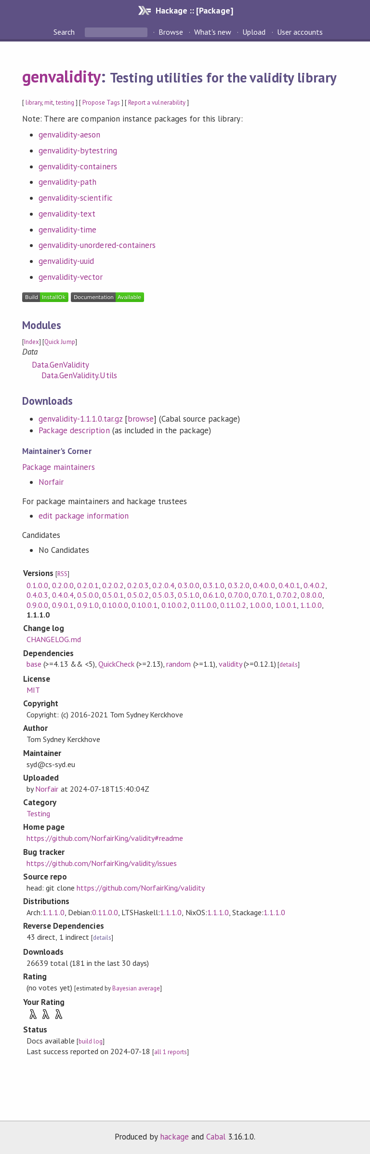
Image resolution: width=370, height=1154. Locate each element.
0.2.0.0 (63, 585)
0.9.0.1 (63, 605)
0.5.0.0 (88, 595)
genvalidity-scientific (76, 197)
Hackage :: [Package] (194, 10)
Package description (74, 430)
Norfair (51, 482)
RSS (62, 574)
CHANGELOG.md (53, 639)
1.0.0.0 (260, 605)
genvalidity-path (67, 182)
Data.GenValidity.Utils (79, 375)
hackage (174, 1136)
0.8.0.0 (311, 595)
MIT (33, 690)
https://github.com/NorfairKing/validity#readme (104, 838)
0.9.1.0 (88, 605)
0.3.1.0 (214, 585)
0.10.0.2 (174, 605)
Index (31, 342)
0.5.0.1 (113, 595)
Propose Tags (101, 102)
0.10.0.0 (115, 605)
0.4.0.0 (264, 585)
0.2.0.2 (113, 585)
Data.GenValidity (60, 364)
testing (65, 102)
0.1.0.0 (37, 585)
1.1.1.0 (53, 912)
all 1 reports (170, 1052)
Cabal (215, 1136)
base (33, 664)
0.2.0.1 (88, 585)
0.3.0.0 (188, 585)
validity (230, 664)
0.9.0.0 (37, 605)
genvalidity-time (67, 229)
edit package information (84, 515)
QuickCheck (116, 664)
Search (65, 32)
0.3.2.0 (239, 585)
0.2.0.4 (163, 585)
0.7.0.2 (287, 595)
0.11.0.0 (204, 605)
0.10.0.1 (145, 605)
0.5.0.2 (138, 595)
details (288, 664)
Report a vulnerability (156, 102)
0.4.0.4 (63, 595)
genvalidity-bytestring (78, 150)
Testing (38, 813)
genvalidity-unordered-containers (97, 245)
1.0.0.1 (286, 605)
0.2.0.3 (138, 585)
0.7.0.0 (238, 595)
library (34, 102)
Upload (253, 32)
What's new (212, 32)
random (178, 664)
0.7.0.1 (262, 595)
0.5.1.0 (188, 595)
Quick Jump (59, 342)
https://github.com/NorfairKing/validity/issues (101, 863)
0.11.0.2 (233, 605)
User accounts (300, 32)
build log (91, 1041)
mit (48, 102)
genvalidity (61, 76)
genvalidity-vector (71, 277)
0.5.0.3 (163, 595)
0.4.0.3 (37, 595)
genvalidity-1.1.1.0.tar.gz (80, 418)
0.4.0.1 (289, 585)
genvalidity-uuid (66, 261)
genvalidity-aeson (69, 134)
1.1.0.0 (311, 605)
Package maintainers (58, 467)
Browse (171, 32)
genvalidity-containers (78, 166)
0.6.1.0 (214, 595)
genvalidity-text (67, 213)
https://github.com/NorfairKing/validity (141, 888)
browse (141, 418)
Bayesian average (136, 988)
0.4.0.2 (314, 585)
